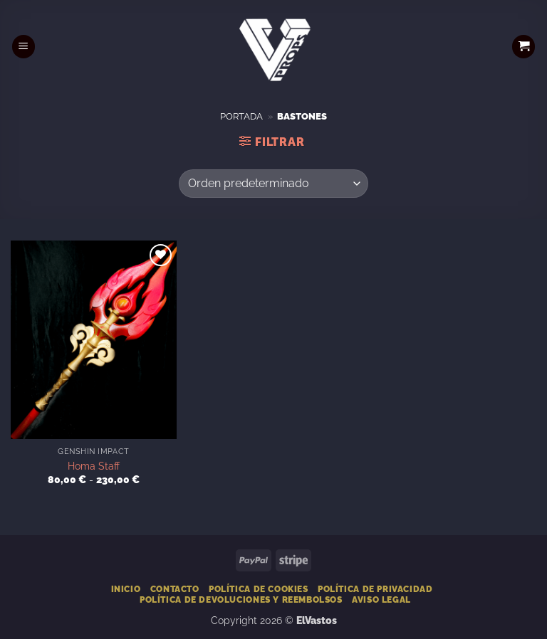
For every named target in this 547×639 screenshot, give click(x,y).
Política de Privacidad (375, 588)
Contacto (174, 588)
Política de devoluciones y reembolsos (241, 599)
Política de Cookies (258, 588)
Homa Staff (94, 466)
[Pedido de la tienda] (273, 183)
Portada (241, 116)
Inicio (126, 588)
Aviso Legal (381, 599)
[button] (23, 46)
